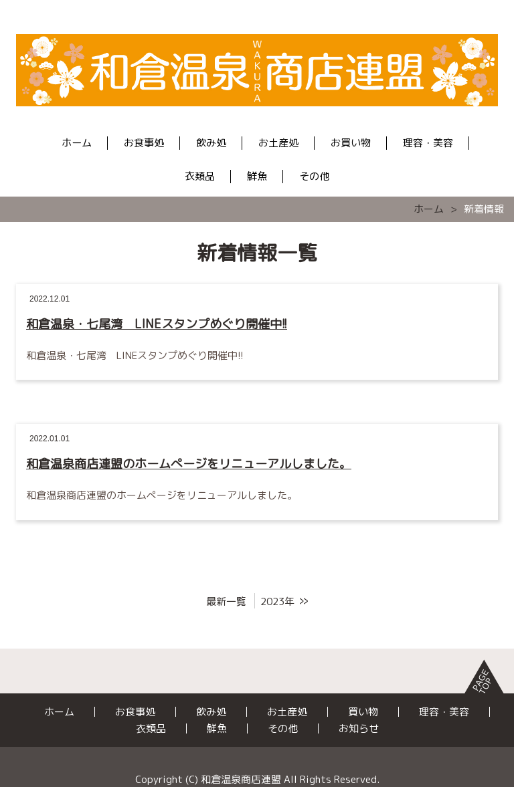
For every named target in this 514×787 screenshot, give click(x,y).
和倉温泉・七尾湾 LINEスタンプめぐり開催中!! (156, 324)
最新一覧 (226, 601)
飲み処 (211, 143)
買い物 (363, 712)
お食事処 (144, 143)
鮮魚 (257, 176)
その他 (314, 176)
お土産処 (278, 143)
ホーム (77, 143)
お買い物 (351, 143)
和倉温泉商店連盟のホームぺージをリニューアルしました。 (188, 463)
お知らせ (359, 728)
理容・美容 (428, 143)
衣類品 (200, 176)
